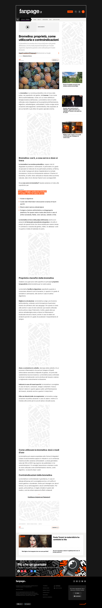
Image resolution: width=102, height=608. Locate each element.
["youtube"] (27, 571)
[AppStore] (19, 604)
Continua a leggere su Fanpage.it (39, 497)
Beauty (39, 19)
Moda (35, 19)
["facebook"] (34, 571)
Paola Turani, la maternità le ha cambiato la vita (66, 538)
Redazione (45, 594)
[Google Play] (27, 604)
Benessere (45, 19)
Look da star (56, 19)
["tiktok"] (19, 571)
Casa (50, 19)
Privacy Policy (46, 590)
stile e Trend (25, 19)
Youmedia (45, 585)
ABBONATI (70, 11)
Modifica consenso (47, 597)
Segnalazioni (46, 588)
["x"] (31, 571)
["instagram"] (23, 571)
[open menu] (18, 19)
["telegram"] (38, 571)
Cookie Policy (46, 592)
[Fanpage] (21, 581)
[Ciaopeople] (82, 604)
